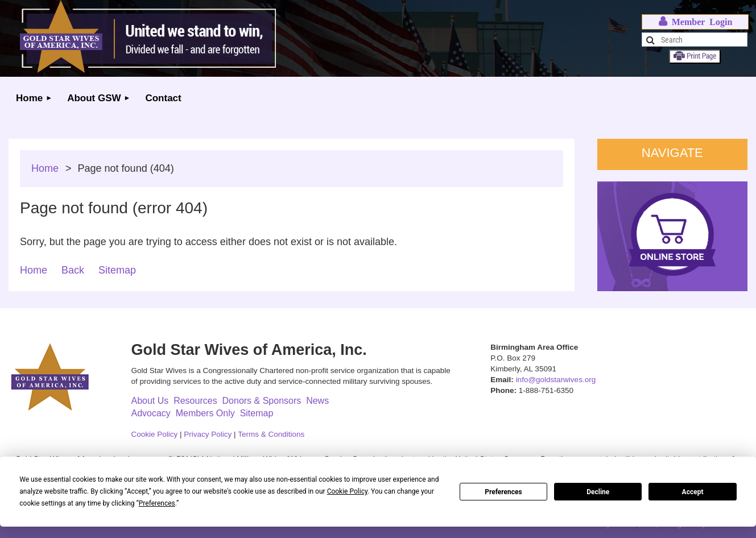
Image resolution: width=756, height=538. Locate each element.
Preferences (503, 492)
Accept (693, 492)
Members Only (205, 413)
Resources (195, 400)
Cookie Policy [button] (347, 491)
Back (72, 270)
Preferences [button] (157, 503)
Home (45, 168)
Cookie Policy (154, 434)
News (317, 400)
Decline (597, 492)
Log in (695, 22)
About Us (149, 400)
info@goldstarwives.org (556, 379)
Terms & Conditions (271, 434)
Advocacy (150, 413)
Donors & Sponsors (261, 400)
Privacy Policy (208, 434)
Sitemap (117, 270)
